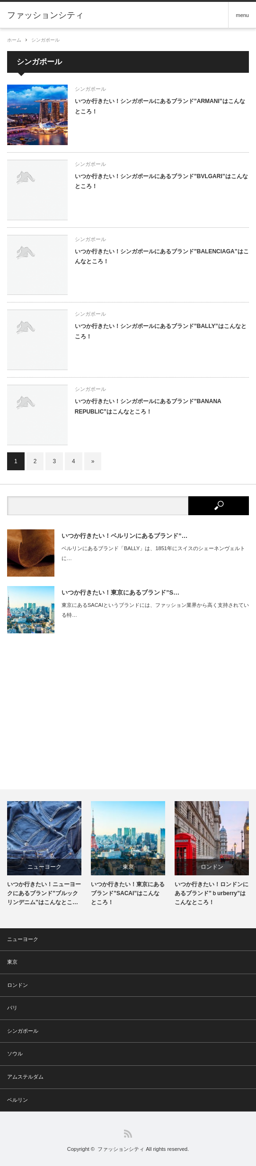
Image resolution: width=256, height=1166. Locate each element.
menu (242, 15)
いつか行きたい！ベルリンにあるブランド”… (125, 535)
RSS (128, 1134)
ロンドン (212, 867)
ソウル (15, 1053)
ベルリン (17, 1100)
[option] (44, 854)
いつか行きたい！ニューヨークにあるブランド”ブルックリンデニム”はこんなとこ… (44, 893)
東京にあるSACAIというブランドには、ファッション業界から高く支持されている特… (155, 610)
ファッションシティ (120, 1149)
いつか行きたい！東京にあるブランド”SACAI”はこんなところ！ (128, 893)
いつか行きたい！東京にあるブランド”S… (120, 592)
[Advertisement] (128, 711)
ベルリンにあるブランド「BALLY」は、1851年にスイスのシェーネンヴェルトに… (153, 553)
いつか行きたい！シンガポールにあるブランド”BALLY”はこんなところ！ (161, 331)
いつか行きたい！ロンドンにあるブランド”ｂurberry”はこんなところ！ (211, 893)
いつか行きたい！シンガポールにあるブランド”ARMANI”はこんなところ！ (160, 106)
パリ (12, 1008)
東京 (128, 867)
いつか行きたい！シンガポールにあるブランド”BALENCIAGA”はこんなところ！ (162, 256)
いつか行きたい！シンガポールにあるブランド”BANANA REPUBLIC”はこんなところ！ (148, 406)
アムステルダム (25, 1077)
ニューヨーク (44, 867)
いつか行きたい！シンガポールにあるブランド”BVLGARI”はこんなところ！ (161, 181)
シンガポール (45, 40)
